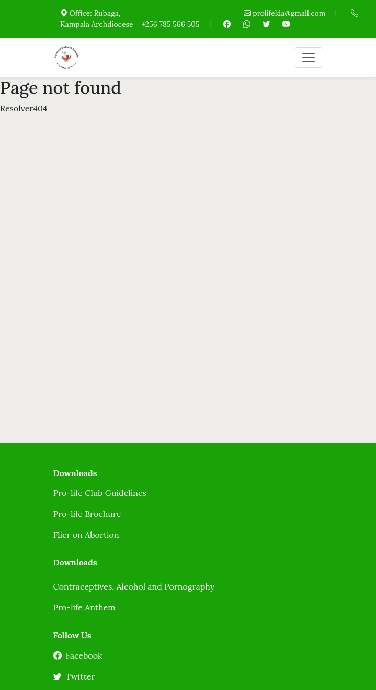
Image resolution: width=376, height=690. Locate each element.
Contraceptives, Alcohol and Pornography (134, 586)
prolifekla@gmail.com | (290, 13)
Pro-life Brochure (87, 513)
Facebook (77, 655)
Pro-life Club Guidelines (99, 493)
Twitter (74, 676)
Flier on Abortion (86, 534)
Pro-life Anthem (84, 607)
